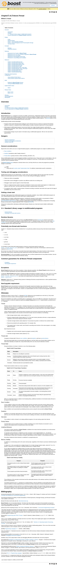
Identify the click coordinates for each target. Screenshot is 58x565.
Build (6, 80)
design (8, 162)
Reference (7, 59)
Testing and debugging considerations (13, 140)
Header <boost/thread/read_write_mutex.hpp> (17, 68)
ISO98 (25, 294)
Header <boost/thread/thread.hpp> (15, 69)
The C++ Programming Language (14, 552)
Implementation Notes (9, 85)
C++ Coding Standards (52, 3)
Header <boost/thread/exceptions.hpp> (16, 64)
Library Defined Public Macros (14, 77)
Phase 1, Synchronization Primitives (15, 41)
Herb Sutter (37, 3)
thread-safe (40, 219)
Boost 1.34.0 (10, 92)
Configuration (7, 75)
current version (42, 9)
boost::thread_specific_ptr (9, 247)
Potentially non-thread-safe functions (12, 213)
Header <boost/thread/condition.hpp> (16, 63)
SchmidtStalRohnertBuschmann (9, 200)
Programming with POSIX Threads (15, 514)
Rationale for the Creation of (17, 53)
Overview (7, 29)
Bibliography (7, 97)
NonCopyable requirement (10, 263)
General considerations (10, 139)
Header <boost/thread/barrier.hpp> (15, 61)
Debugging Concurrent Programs (13, 534)
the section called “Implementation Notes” (21, 168)
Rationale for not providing (17, 57)
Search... (53, 5)
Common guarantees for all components (19, 35)
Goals (9, 39)
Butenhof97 (30, 201)
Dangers (9, 33)
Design (6, 37)
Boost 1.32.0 (10, 93)
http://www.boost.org (23, 499)
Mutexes (9, 48)
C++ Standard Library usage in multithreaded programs (19, 34)
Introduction (10, 31)
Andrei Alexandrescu (44, 3)
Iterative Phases (11, 40)
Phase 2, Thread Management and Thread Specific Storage (20, 42)
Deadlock (6, 153)
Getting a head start (9, 142)
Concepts (7, 45)
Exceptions (7, 261)
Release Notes (8, 89)
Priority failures (7, 155)
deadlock (34, 337)
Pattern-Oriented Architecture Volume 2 (25, 545)
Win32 (9, 87)
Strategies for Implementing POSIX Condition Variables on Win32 (23, 538)
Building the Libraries (15, 82)
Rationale (7, 51)
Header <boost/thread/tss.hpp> (14, 70)
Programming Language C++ (11, 527)
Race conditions (7, 151)
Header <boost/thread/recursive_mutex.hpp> (17, 67)
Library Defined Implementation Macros (16, 78)
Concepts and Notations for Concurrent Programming (13, 494)
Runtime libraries (8, 212)
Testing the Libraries (15, 83)
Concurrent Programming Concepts (46, 506)
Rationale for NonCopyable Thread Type (16, 56)
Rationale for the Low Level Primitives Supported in (22, 54)
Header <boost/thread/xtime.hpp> (15, 71)
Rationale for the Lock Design (14, 55)
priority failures (45, 337)
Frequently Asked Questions (11, 74)
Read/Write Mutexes (12, 49)
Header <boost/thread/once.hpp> (15, 66)
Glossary (7, 95)
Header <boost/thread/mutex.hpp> (15, 65)
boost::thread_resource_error (9, 275)
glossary (48, 118)
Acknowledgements (9, 96)
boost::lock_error (6, 276)
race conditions (23, 337)
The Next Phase (11, 43)
